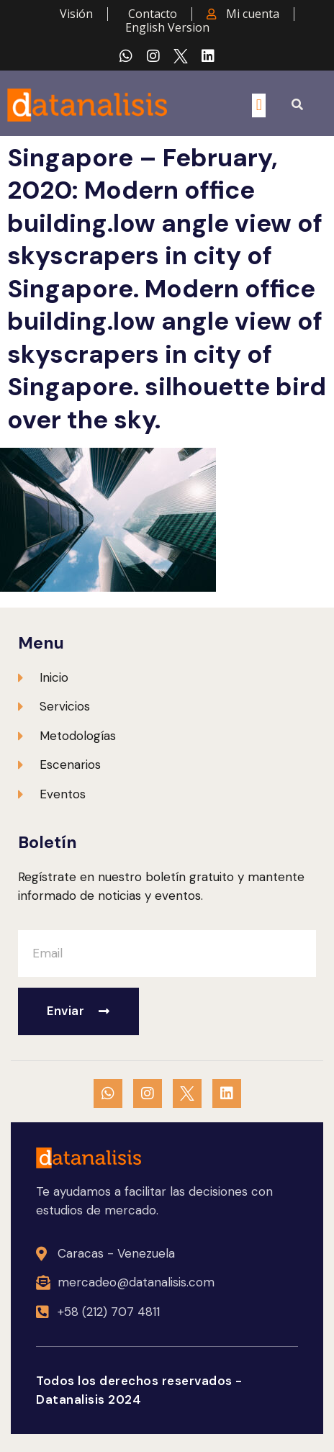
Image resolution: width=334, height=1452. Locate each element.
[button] (259, 105)
